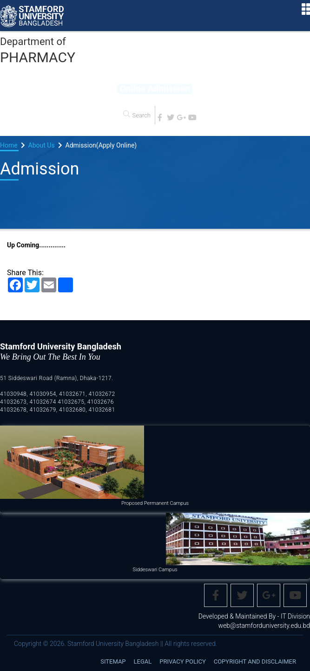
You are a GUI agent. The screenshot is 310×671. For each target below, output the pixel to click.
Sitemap (112, 661)
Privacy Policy (182, 661)
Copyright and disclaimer (255, 661)
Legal (143, 661)
